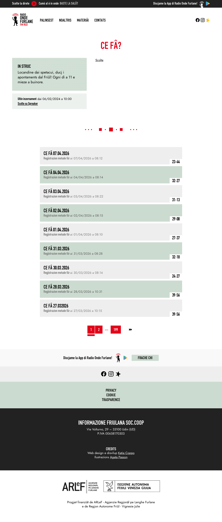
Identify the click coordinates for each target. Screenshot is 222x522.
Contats (100, 20)
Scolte (99, 60)
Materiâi (83, 20)
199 (116, 329)
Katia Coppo (126, 453)
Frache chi (145, 357)
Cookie (111, 394)
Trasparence (111, 399)
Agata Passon (118, 457)
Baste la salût (69, 3)
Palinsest (46, 20)
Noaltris (65, 20)
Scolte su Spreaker (28, 104)
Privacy (111, 390)
